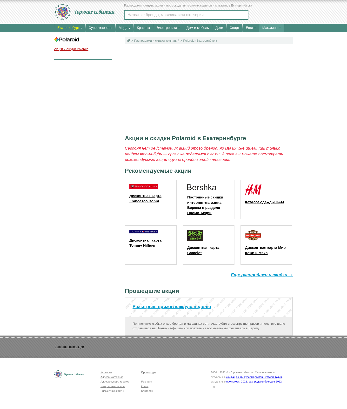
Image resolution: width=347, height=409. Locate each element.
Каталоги (106, 372)
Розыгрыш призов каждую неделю (172, 306)
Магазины (270, 28)
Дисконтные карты (112, 390)
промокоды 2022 (236, 381)
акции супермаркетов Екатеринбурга (259, 377)
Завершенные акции (69, 347)
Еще (249, 28)
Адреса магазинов (111, 377)
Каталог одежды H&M (264, 202)
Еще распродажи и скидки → (262, 274)
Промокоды (148, 372)
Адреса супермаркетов (114, 381)
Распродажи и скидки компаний (156, 40)
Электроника (166, 28)
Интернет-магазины (112, 386)
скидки (230, 377)
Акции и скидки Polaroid (71, 49)
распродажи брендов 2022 (265, 381)
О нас (144, 386)
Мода (123, 28)
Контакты (147, 390)
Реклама (146, 381)
